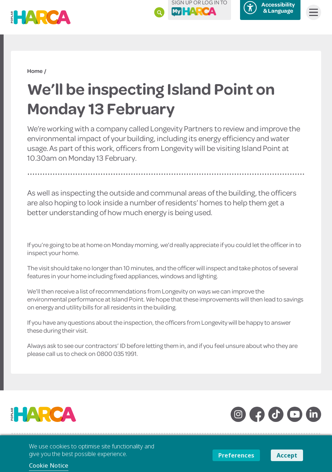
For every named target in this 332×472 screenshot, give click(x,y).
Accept (287, 455)
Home (35, 70)
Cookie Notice (48, 465)
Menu (312, 12)
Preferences (236, 455)
